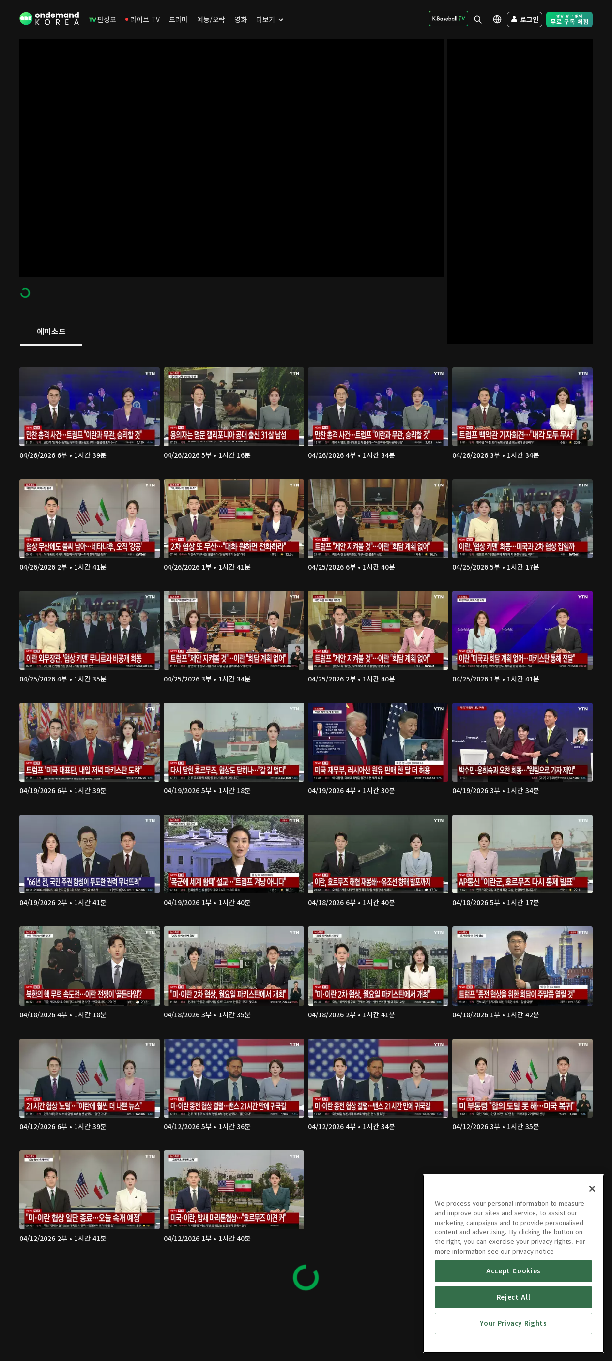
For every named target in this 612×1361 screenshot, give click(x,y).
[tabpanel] (306, 824)
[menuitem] (102, 19)
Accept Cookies (513, 1336)
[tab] (51, 332)
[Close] (592, 1254)
